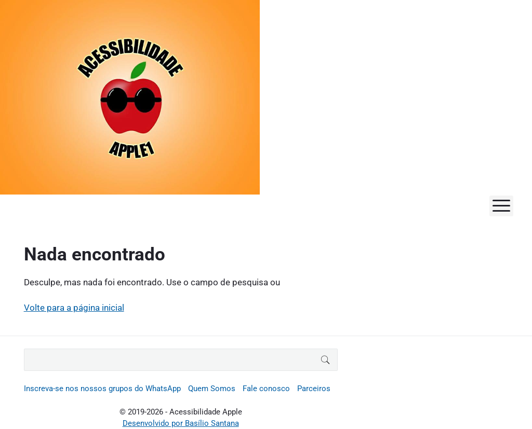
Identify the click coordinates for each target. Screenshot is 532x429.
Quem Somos (211, 388)
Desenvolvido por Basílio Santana (181, 423)
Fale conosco (266, 388)
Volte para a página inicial (74, 307)
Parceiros (313, 388)
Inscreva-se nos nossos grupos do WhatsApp (102, 388)
